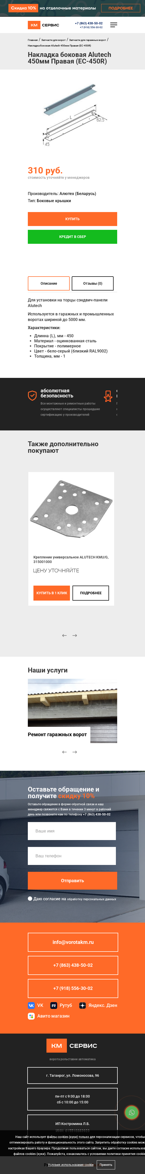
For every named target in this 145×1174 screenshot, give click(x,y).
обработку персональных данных (91, 899)
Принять (106, 1165)
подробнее (91, 593)
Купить (72, 219)
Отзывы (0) (92, 283)
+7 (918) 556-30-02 (91, 27)
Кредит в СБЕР (72, 237)
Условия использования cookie (70, 1165)
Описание (49, 283)
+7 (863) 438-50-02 (89, 23)
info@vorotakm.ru (73, 942)
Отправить (72, 880)
